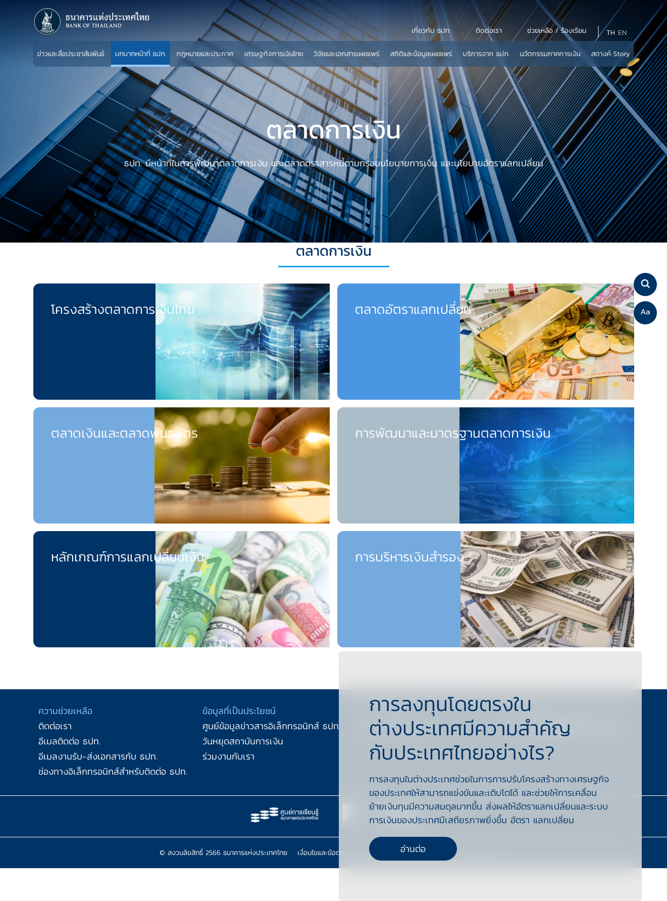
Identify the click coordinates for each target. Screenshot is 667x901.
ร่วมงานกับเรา (228, 756)
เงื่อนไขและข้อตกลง (325, 852)
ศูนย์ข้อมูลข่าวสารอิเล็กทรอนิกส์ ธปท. (271, 726)
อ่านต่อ (413, 849)
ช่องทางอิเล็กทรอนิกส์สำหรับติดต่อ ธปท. (112, 771)
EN (622, 32)
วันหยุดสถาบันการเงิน (242, 741)
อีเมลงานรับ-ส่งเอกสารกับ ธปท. (98, 756)
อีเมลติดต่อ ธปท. (69, 741)
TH (610, 32)
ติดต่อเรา (55, 726)
